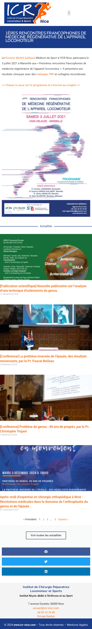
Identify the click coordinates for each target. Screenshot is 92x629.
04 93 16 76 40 (46, 612)
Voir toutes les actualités (46, 535)
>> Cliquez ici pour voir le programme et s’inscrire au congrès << (41, 85)
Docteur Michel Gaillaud (19, 58)
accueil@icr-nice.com (46, 608)
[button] (69, 13)
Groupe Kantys (46, 616)
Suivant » (63, 519)
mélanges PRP (45, 74)
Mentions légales (77, 624)
